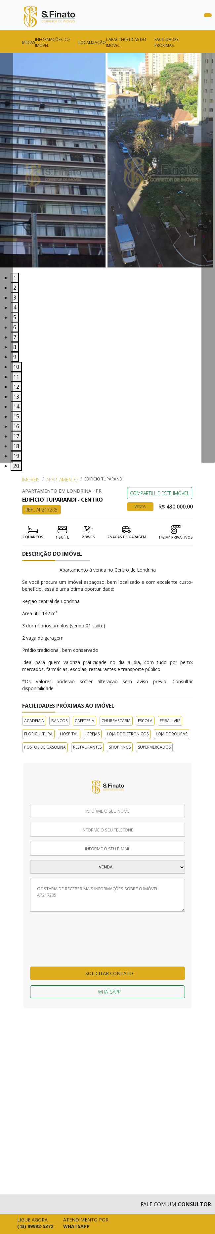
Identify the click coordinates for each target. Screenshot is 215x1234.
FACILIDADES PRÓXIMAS (166, 42)
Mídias (28, 42)
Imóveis (31, 479)
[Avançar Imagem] (208, 258)
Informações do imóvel (52, 42)
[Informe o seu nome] (107, 811)
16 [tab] (16, 426)
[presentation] (57, 943)
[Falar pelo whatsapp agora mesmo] (84, 1224)
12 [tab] (16, 386)
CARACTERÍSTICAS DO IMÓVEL (126, 42)
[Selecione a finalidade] (107, 867)
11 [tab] (16, 376)
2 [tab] (14, 287)
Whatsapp (109, 992)
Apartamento (62, 479)
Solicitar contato (109, 973)
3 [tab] (14, 297)
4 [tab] (14, 307)
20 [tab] (16, 466)
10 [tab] (16, 366)
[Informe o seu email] (107, 849)
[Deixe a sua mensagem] (107, 895)
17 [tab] (16, 436)
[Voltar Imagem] (6, 258)
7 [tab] (14, 337)
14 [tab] (16, 406)
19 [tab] (16, 456)
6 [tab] (14, 327)
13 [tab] (16, 396)
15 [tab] (16, 416)
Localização (92, 42)
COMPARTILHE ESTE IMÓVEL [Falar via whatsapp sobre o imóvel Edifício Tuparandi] (159, 493)
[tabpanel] (54, 163)
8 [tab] (14, 347)
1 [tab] (14, 277)
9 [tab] (14, 357)
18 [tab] (16, 446)
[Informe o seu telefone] (107, 830)
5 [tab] (14, 317)
